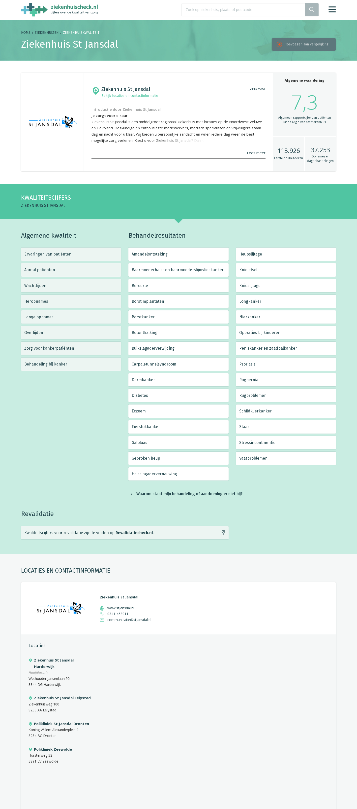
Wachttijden (35, 285)
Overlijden (33, 332)
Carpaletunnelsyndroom (154, 364)
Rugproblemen (253, 395)
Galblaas (139, 442)
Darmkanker (143, 379)
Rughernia (248, 379)
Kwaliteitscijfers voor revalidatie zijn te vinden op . (89, 532)
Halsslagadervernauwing (154, 474)
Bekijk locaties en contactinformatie (129, 96)
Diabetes (140, 395)
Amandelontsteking (150, 254)
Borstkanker (143, 317)
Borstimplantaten (148, 301)
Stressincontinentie (257, 442)
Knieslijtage (250, 285)
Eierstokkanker (146, 426)
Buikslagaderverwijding (153, 348)
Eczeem (139, 411)
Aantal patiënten (39, 269)
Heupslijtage (250, 254)
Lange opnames (39, 317)
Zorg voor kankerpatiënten (49, 348)
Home (25, 33)
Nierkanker (249, 317)
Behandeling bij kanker (45, 364)
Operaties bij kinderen (259, 332)
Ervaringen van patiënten (47, 254)
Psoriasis (247, 364)
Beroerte (140, 285)
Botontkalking (144, 332)
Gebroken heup (146, 458)
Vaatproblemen (253, 458)
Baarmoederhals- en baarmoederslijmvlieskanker (178, 269)
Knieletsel (248, 269)
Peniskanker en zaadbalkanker (268, 348)
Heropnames (36, 301)
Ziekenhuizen (47, 33)
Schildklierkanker (255, 411)
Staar (244, 426)
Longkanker (250, 301)
